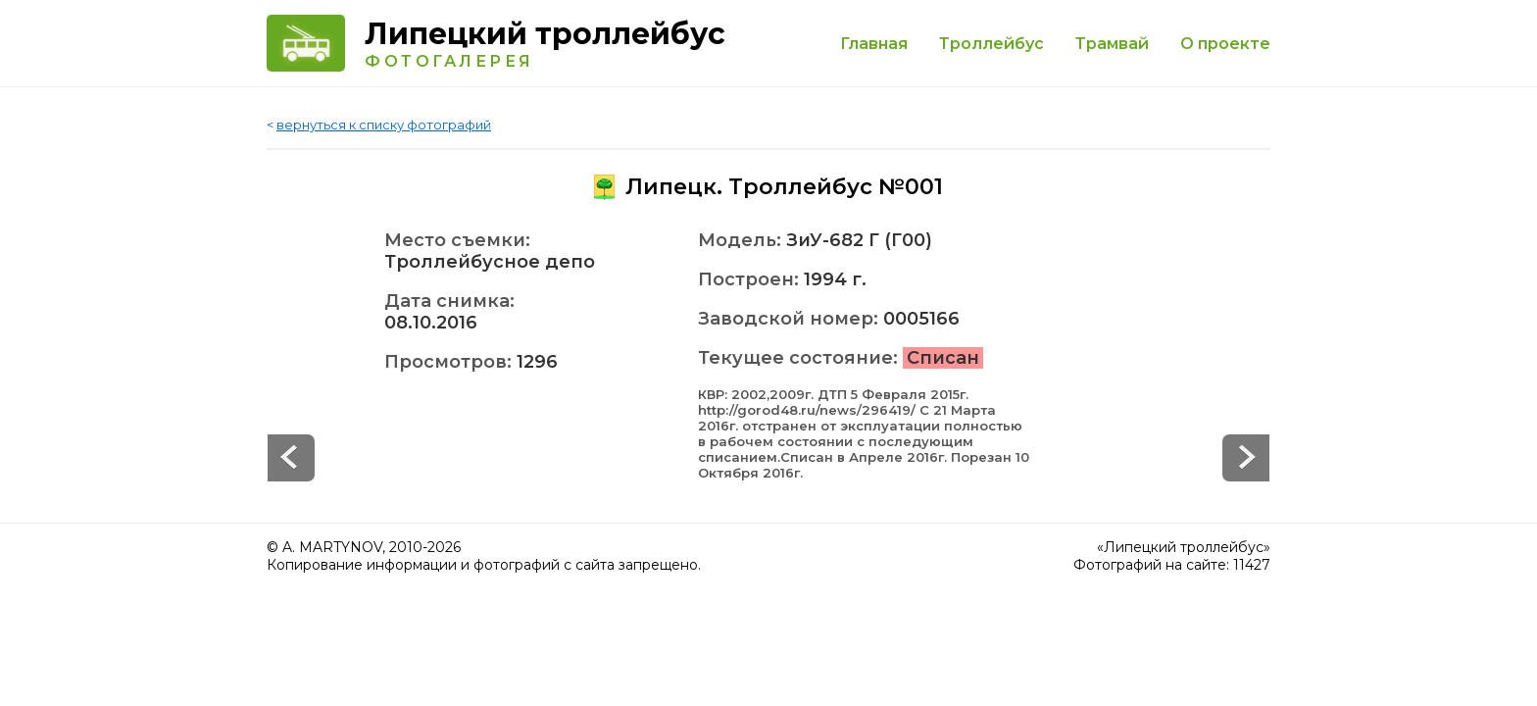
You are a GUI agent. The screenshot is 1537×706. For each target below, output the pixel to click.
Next (291, 457)
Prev (1245, 457)
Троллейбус (991, 43)
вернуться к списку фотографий (383, 124)
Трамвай (1112, 43)
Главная (874, 43)
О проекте (1225, 43)
